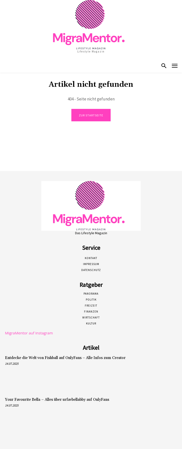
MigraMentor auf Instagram (29, 332)
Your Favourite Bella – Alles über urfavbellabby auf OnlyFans (57, 399)
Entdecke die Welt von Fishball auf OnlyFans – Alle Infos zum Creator (65, 358)
